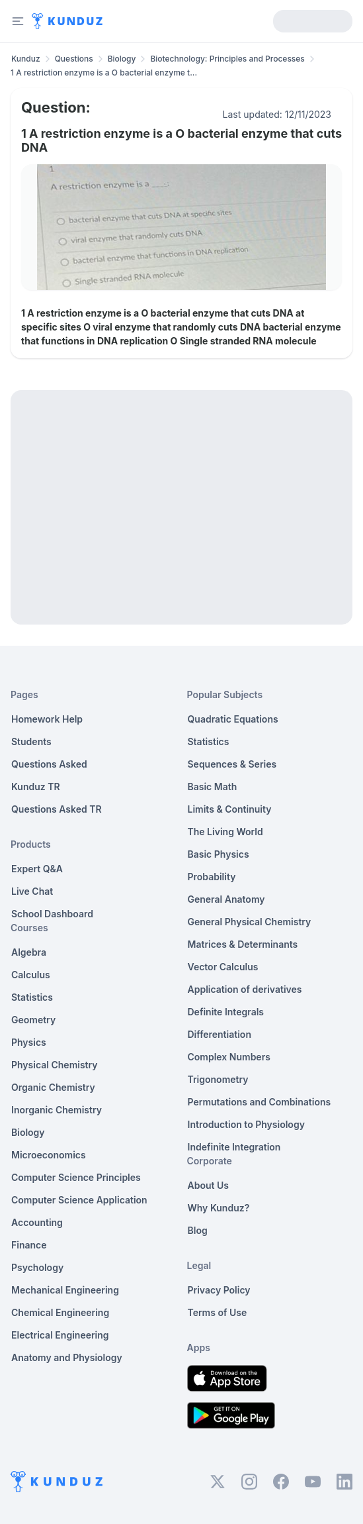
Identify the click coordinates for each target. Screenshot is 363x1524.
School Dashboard (52, 913)
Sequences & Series (232, 764)
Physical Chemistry (54, 1064)
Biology (122, 59)
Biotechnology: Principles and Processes (227, 59)
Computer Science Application (79, 1199)
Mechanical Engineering (65, 1289)
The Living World (225, 831)
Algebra (28, 952)
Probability (212, 876)
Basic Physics (218, 854)
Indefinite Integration (234, 1146)
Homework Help (47, 719)
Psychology (37, 1267)
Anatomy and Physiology (66, 1357)
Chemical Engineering (60, 1312)
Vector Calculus (223, 966)
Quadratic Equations (233, 719)
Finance (29, 1244)
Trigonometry (218, 1079)
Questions (74, 59)
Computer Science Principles (76, 1177)
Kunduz (25, 59)
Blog (198, 1230)
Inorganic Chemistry (56, 1109)
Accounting (37, 1222)
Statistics (32, 997)
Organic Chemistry (53, 1087)
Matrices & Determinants (243, 944)
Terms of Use (217, 1312)
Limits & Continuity (230, 809)
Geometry (33, 1019)
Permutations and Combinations (259, 1101)
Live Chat (32, 891)
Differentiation (219, 1034)
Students (31, 741)
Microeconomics (48, 1154)
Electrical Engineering (60, 1335)
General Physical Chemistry (249, 921)
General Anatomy (226, 899)
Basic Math (212, 786)
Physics (28, 1042)
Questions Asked (49, 764)
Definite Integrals (226, 1011)
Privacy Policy (219, 1289)
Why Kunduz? (219, 1207)
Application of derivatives (245, 989)
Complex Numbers (229, 1056)
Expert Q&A (37, 868)
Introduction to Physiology (246, 1124)
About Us (208, 1185)
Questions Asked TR (56, 809)
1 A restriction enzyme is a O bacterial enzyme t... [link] (104, 72)
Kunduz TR (35, 786)
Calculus (30, 974)
